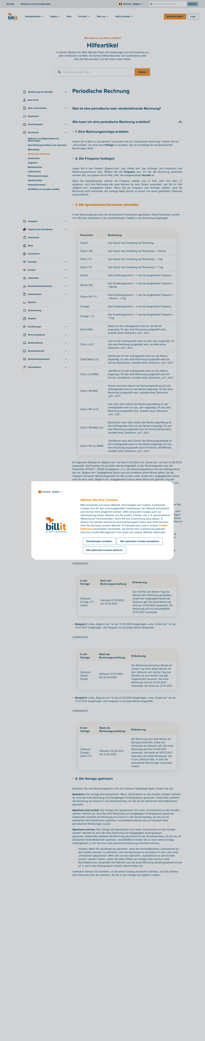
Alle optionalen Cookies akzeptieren (139, 541)
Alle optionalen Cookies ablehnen (104, 550)
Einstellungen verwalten (99, 541)
